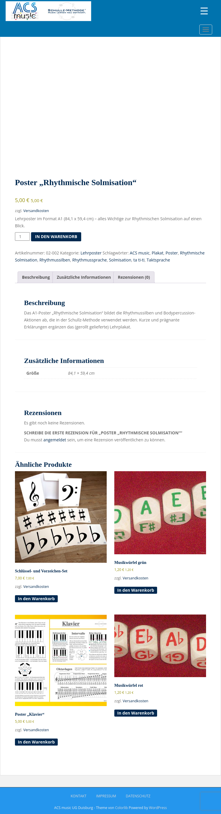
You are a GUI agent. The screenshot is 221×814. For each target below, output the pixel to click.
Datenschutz (138, 796)
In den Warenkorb (56, 236)
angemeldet (54, 440)
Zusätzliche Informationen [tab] (84, 277)
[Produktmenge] (22, 236)
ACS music (139, 253)
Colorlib (121, 807)
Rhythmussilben (54, 260)
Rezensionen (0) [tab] (134, 277)
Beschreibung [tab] (36, 277)
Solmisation (120, 260)
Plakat (158, 253)
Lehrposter (91, 253)
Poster (172, 253)
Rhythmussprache (89, 260)
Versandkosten (36, 210)
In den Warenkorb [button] (36, 598)
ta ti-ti (138, 260)
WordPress (158, 807)
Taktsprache (158, 260)
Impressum (106, 796)
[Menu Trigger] (204, 11)
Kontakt (78, 796)
